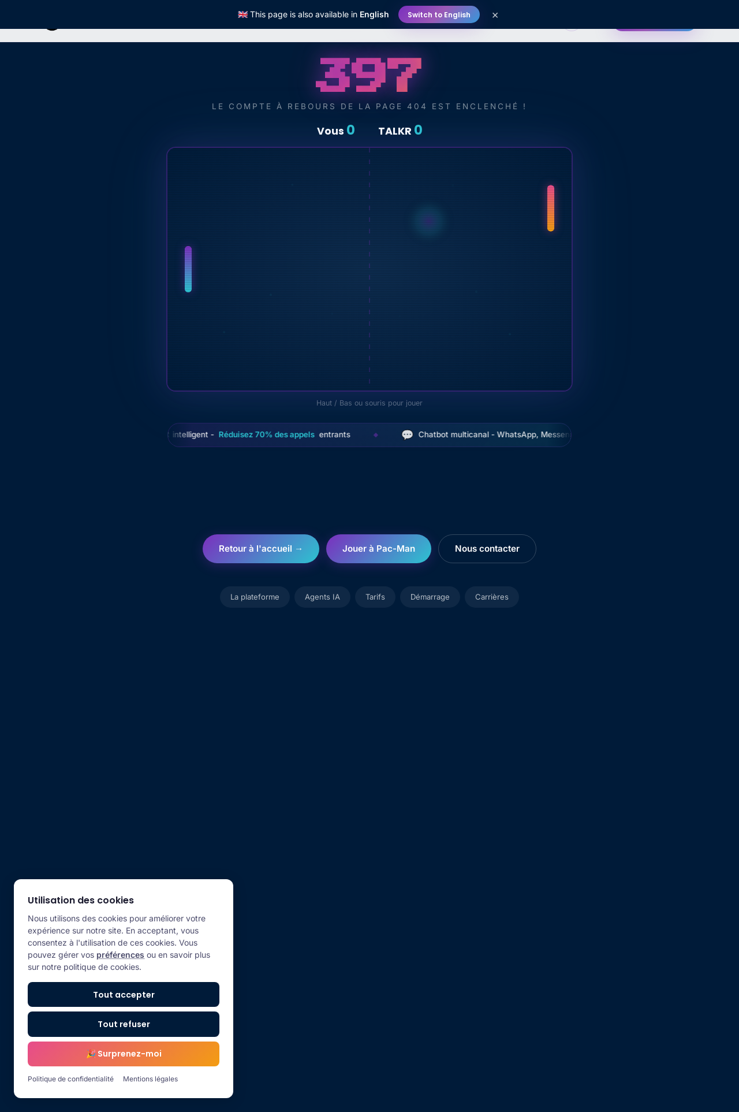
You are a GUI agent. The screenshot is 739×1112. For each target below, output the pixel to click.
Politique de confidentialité (71, 1078)
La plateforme (254, 596)
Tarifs (375, 596)
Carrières (492, 596)
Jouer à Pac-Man (378, 548)
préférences (120, 954)
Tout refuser (124, 1024)
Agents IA (322, 596)
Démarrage (430, 596)
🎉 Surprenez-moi (124, 1053)
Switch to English (439, 15)
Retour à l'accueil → (261, 548)
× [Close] (495, 14)
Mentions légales (150, 1078)
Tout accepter (124, 995)
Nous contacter (487, 548)
